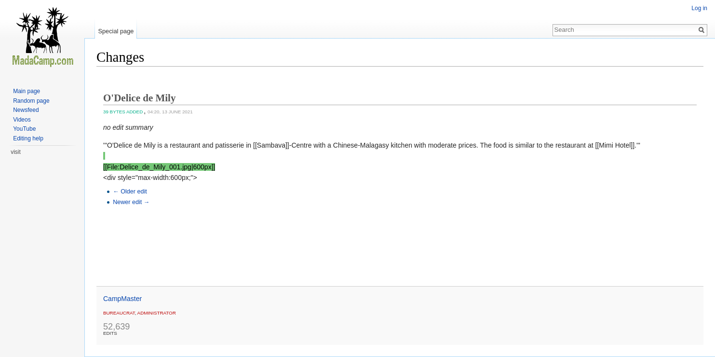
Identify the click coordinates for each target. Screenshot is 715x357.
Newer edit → (131, 202)
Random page (31, 100)
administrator (156, 313)
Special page (116, 31)
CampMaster (122, 298)
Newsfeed (26, 110)
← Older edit (130, 191)
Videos (21, 119)
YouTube (24, 128)
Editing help (28, 138)
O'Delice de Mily (139, 98)
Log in (699, 8)
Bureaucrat (119, 313)
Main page (26, 91)
